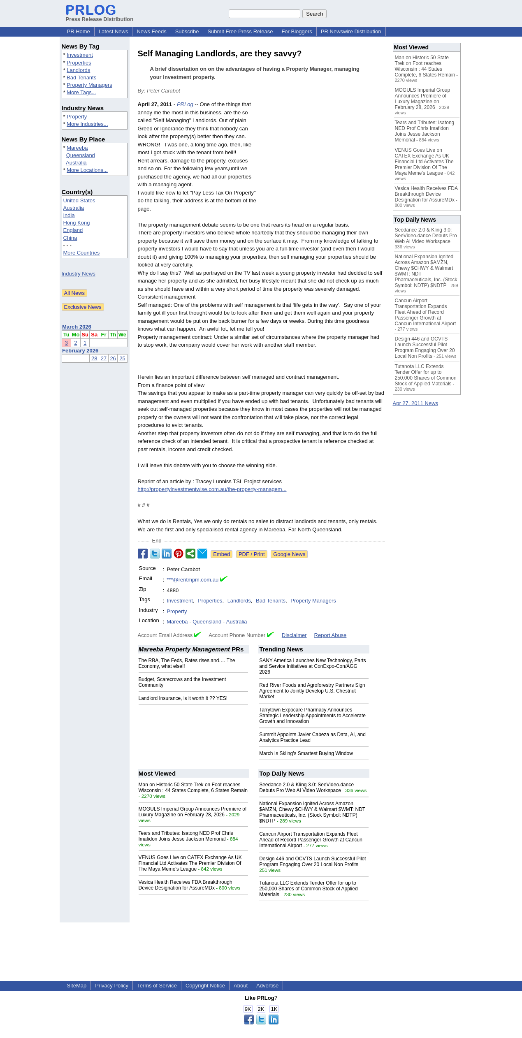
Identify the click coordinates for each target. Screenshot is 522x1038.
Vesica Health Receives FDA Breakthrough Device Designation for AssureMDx (185, 885)
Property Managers (89, 85)
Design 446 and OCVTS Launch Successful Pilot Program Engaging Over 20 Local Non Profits (312, 861)
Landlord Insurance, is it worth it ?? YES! (183, 698)
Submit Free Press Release (240, 31)
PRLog (185, 104)
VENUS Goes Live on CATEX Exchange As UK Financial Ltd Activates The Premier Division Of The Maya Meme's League (190, 863)
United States (79, 200)
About (241, 985)
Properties (79, 63)
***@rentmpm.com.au (192, 580)
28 (94, 358)
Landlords (78, 70)
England (73, 230)
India (69, 215)
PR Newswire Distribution (351, 31)
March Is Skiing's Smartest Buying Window (306, 753)
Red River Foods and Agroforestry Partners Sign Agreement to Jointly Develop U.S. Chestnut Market (312, 691)
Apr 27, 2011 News (415, 403)
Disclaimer (294, 635)
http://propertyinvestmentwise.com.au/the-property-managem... (212, 489)
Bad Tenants (81, 77)
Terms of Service (157, 985)
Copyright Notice (205, 985)
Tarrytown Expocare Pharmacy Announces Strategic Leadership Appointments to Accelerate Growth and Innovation (312, 715)
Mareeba (77, 148)
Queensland (80, 155)
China (70, 238)
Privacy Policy (111, 985)
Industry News (78, 274)
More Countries (81, 253)
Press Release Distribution (100, 16)
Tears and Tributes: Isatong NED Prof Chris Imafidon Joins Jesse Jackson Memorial (186, 836)
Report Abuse (330, 635)
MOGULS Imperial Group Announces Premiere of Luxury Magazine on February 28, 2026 (193, 812)
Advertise (267, 985)
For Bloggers (296, 31)
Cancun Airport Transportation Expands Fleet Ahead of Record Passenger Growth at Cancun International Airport (310, 839)
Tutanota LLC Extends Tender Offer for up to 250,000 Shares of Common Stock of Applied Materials (308, 888)
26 (113, 358)
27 (104, 358)
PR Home (78, 31)
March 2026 (76, 327)
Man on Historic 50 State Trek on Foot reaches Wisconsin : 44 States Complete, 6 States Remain (193, 787)
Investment (80, 55)
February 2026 (80, 351)
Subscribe (187, 31)
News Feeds (151, 31)
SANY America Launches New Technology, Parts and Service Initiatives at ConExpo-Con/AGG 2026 (312, 666)
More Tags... (81, 92)
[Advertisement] (323, 160)
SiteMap (77, 985)
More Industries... (87, 124)
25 (122, 358)
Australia (76, 163)
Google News (289, 554)
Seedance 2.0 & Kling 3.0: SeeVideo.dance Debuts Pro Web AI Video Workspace (306, 787)
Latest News (113, 31)
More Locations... (87, 170)
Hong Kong (76, 223)
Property (77, 117)
